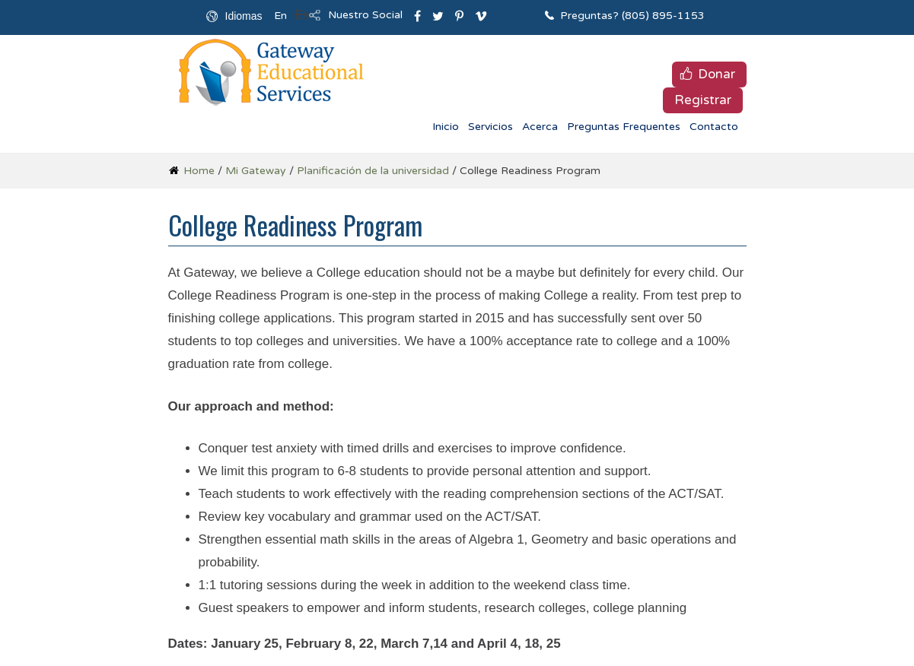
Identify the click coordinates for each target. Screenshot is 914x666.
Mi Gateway (255, 170)
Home (199, 170)
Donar (716, 74)
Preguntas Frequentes (623, 126)
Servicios (490, 126)
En (280, 15)
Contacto (713, 126)
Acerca (540, 126)
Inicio (445, 126)
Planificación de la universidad (373, 170)
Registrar (702, 100)
